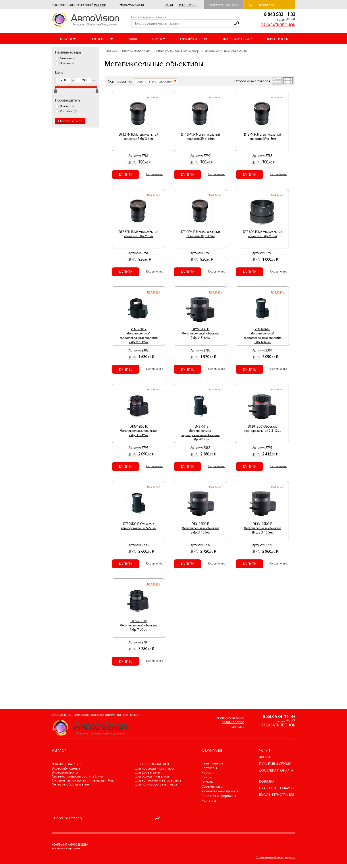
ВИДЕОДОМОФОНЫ (65, 772)
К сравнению (154, 174)
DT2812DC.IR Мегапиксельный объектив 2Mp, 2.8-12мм (200, 333)
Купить (125, 174)
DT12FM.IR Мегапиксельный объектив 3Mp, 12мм (200, 234)
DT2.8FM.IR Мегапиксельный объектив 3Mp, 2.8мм (138, 234)
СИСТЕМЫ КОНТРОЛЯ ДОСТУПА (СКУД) (78, 776)
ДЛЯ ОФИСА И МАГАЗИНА (152, 776)
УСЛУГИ (265, 750)
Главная (111, 51)
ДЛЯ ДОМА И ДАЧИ (147, 772)
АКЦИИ (132, 39)
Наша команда (212, 763)
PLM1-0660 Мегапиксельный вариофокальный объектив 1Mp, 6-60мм (262, 335)
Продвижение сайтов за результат (275, 857)
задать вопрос (233, 722)
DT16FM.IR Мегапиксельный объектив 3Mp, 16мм (200, 136)
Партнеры (209, 768)
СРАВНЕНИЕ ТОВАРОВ (276, 788)
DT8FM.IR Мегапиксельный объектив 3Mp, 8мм (262, 136)
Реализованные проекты (220, 791)
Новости (207, 772)
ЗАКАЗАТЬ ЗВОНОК (278, 25)
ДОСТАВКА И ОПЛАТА (237, 39)
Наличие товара (68, 52)
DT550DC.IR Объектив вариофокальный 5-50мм (138, 526)
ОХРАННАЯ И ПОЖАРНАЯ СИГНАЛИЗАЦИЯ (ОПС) (84, 780)
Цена (132, 162)
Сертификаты (212, 786)
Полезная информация (218, 796)
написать (237, 726)
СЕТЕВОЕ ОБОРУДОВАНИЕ (70, 784)
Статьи (206, 777)
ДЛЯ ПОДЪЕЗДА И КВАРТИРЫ (154, 768)
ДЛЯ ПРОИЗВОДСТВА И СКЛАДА (156, 784)
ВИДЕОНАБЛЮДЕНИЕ (66, 768)
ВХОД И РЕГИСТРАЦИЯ (276, 795)
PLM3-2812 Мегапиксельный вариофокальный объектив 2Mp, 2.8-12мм (139, 335)
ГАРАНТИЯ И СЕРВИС (194, 39)
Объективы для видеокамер (177, 51)
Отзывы (207, 782)
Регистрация (188, 5)
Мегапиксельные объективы (225, 51)
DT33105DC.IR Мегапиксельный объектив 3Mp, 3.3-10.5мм (262, 528)
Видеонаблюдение (136, 51)
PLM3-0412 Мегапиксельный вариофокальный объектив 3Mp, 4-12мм (200, 433)
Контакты (208, 800)
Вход (169, 5)
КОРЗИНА (266, 781)
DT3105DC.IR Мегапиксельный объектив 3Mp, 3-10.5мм (200, 528)
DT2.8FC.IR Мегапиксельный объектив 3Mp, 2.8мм (262, 234)
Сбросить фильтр (70, 121)
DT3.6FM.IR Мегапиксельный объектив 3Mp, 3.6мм (138, 136)
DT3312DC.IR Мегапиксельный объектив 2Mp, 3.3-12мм (138, 430)
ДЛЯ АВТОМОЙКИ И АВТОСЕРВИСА (158, 780)
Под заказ (153, 97)
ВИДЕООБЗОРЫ (277, 39)
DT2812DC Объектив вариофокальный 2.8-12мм (262, 428)
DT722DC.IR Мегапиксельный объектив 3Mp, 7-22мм (138, 625)
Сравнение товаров (223, 4)
